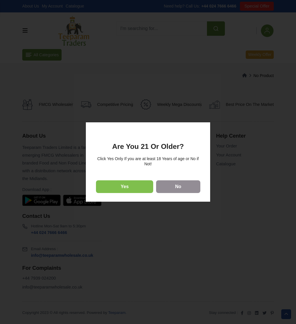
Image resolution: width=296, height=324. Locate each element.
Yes (125, 186)
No (178, 186)
